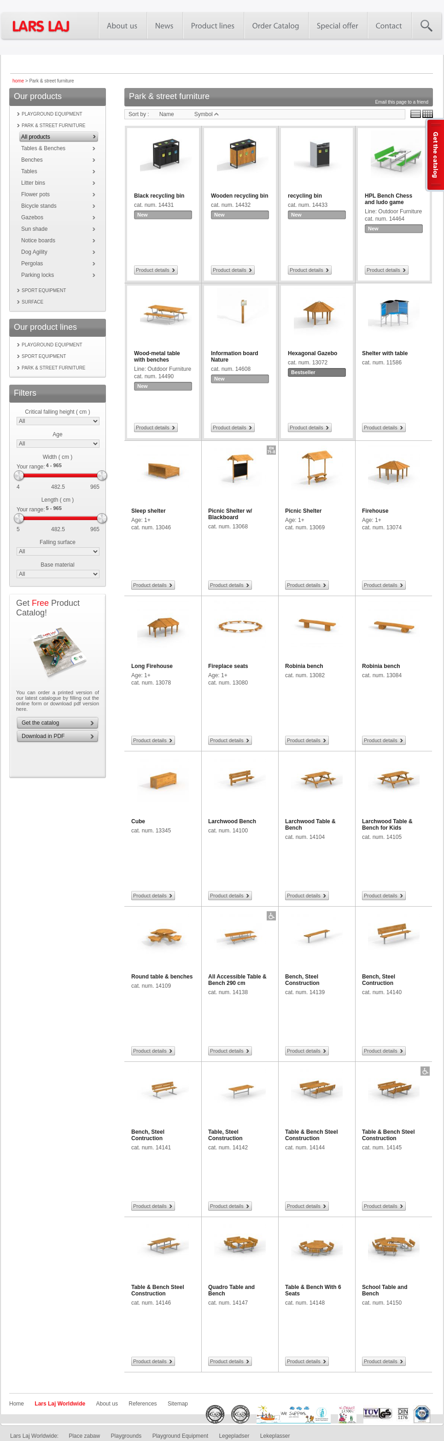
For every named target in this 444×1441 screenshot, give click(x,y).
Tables (29, 171)
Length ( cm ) (57, 500)
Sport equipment (44, 290)
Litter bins (33, 183)
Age (57, 434)
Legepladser (234, 1436)
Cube (138, 821)
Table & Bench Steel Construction (311, 1135)
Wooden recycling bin (239, 196)
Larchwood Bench (232, 821)
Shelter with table (385, 353)
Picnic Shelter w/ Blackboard (230, 514)
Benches (32, 160)
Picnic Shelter (303, 511)
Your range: (31, 466)
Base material (57, 565)
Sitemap (178, 1403)
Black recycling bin (159, 196)
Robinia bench (304, 666)
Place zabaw (84, 1436)
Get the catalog (40, 723)
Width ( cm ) (58, 457)
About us (107, 1403)
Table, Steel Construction (225, 1135)
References (143, 1403)
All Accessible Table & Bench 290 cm (237, 979)
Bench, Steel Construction (302, 979)
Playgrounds (126, 1436)
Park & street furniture (54, 125)
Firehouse (375, 511)
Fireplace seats (228, 666)
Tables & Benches (43, 148)
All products (35, 137)
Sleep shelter (148, 511)
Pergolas (32, 263)
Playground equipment (52, 114)
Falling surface (58, 542)
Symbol (206, 114)
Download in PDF (43, 736)
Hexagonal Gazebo (312, 353)
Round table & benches (162, 976)
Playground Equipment (180, 1436)
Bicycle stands (39, 206)
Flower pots (35, 194)
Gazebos (32, 217)
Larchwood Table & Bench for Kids (387, 824)
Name (166, 114)
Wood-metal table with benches (157, 356)
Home (16, 1403)
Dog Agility (34, 252)
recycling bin (305, 196)
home (18, 80)
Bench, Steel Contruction (378, 979)
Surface (32, 302)
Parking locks (37, 275)
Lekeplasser (275, 1436)
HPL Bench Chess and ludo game (388, 199)
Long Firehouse (152, 666)
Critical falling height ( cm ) (57, 412)
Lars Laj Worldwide (60, 1403)
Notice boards (38, 240)
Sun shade (34, 229)
